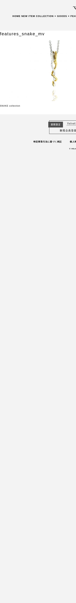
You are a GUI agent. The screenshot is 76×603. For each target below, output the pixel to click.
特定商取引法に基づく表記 (47, 141)
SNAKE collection (10, 106)
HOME (17, 16)
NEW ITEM (28, 16)
